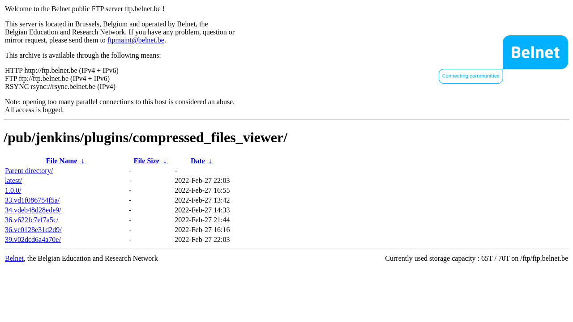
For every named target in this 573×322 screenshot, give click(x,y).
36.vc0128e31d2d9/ (33, 229)
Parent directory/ (29, 170)
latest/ (13, 180)
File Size (146, 161)
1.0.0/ (13, 190)
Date (198, 161)
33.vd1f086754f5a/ (32, 200)
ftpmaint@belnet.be (135, 40)
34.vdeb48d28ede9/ (33, 210)
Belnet (14, 258)
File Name (61, 161)
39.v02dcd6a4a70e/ (33, 239)
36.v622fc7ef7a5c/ (32, 220)
